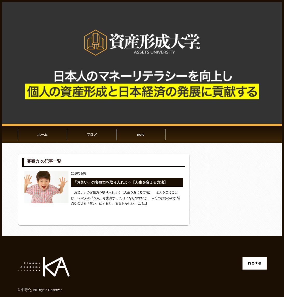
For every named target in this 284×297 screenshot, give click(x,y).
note (140, 134)
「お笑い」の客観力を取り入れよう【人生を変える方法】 (120, 182)
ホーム (42, 134)
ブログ (92, 134)
